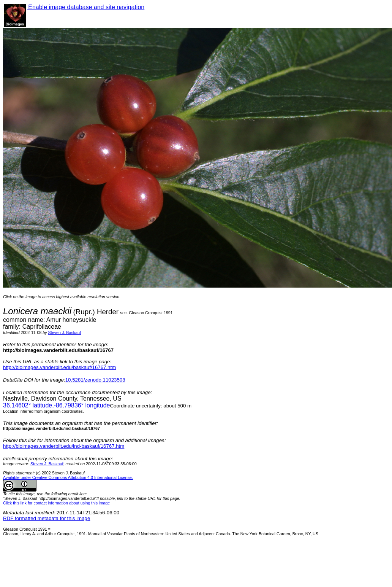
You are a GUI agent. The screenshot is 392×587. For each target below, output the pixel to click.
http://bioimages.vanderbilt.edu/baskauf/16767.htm (59, 367)
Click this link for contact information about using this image (56, 503)
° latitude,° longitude (56, 405)
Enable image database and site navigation (85, 7)
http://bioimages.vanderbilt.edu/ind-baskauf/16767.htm (63, 446)
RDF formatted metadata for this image (46, 518)
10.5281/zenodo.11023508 (95, 380)
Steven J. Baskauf (64, 332)
